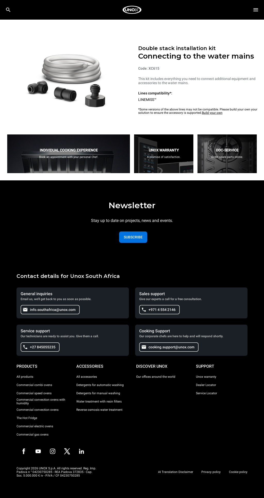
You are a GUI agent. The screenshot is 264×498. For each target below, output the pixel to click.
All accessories (86, 377)
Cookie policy (238, 472)
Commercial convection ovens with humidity (40, 401)
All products (24, 377)
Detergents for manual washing (98, 393)
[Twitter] (67, 451)
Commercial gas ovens (32, 434)
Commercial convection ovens (37, 410)
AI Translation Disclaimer (175, 472)
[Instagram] (52, 451)
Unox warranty (206, 377)
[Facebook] (23, 451)
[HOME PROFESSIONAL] (132, 10)
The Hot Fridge (26, 418)
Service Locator (206, 393)
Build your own (212, 113)
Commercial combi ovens (34, 385)
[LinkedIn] (81, 451)
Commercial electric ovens (34, 426)
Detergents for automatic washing (100, 385)
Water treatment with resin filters (99, 401)
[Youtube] (38, 451)
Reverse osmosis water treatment (99, 410)
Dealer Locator (206, 385)
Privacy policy (211, 472)
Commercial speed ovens (34, 393)
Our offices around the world (155, 377)
